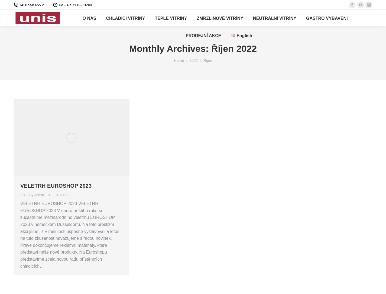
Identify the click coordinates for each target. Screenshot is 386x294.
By (36, 195)
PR (22, 195)
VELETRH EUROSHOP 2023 (56, 186)
